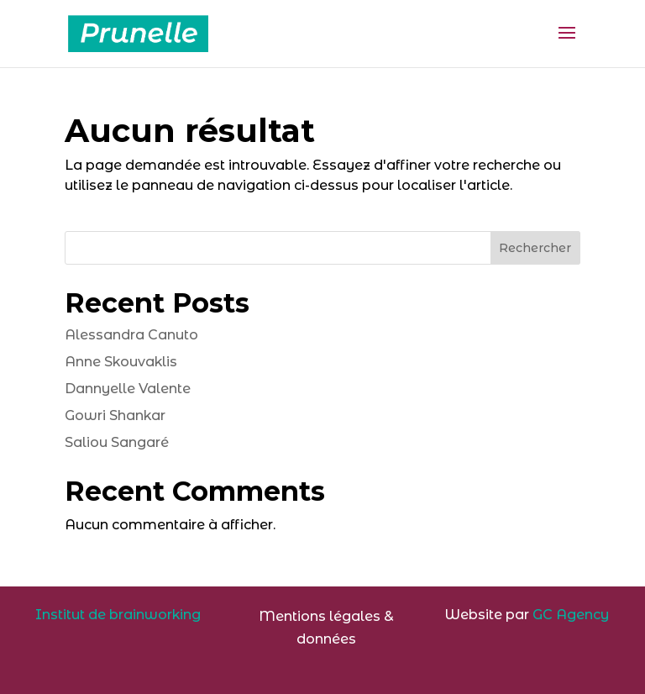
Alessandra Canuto (131, 335)
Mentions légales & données (326, 627)
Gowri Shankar (115, 415)
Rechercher (535, 247)
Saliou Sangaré (117, 442)
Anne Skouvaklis (121, 362)
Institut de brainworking (118, 615)
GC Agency (570, 615)
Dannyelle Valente (128, 389)
